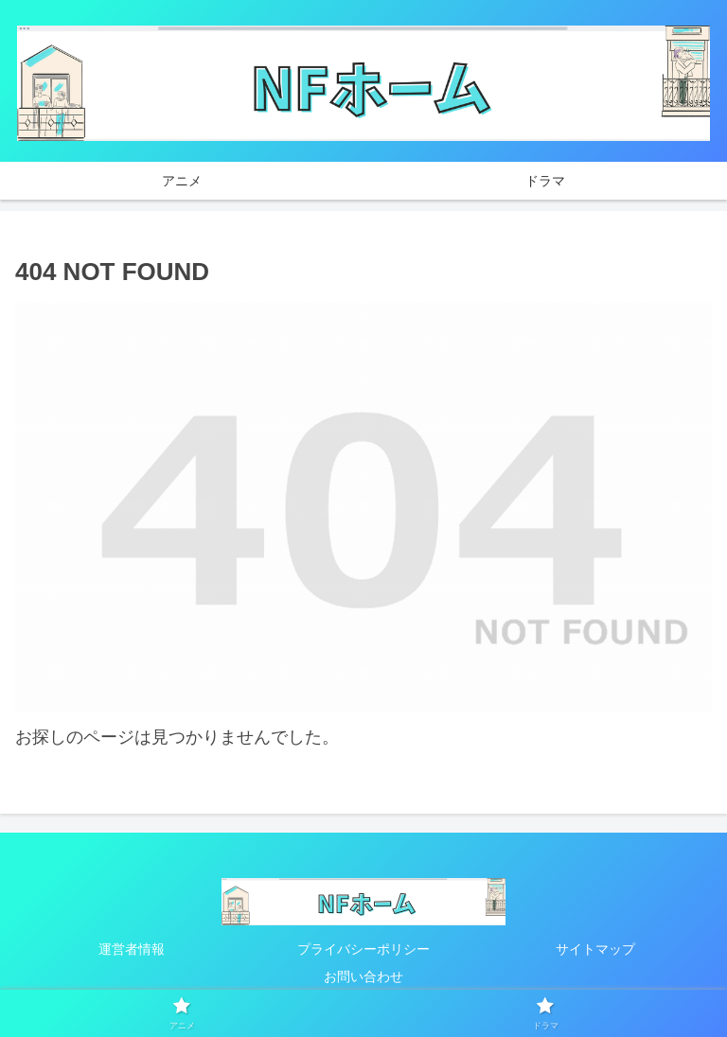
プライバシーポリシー (363, 949)
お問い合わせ (363, 976)
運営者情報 (131, 949)
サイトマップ (595, 949)
